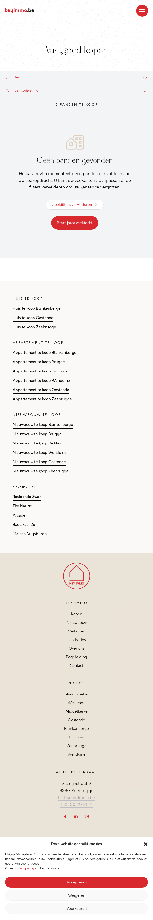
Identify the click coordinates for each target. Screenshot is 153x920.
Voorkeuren (76, 908)
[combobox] (76, 91)
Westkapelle (77, 694)
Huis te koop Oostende (33, 317)
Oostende (76, 719)
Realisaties (76, 639)
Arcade (19, 515)
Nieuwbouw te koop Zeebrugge (40, 471)
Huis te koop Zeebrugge (34, 327)
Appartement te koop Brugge (39, 362)
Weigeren (76, 895)
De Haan (76, 737)
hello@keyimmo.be (76, 797)
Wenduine (76, 754)
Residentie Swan (27, 496)
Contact (76, 665)
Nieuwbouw (77, 622)
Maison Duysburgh (30, 534)
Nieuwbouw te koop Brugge (37, 434)
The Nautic (22, 506)
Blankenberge (76, 728)
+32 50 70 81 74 (76, 804)
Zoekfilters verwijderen (75, 204)
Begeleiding (76, 656)
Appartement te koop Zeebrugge (42, 399)
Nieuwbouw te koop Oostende (39, 462)
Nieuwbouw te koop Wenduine (40, 452)
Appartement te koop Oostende (41, 389)
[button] (145, 844)
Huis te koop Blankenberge (37, 308)
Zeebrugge (76, 745)
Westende (76, 702)
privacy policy (24, 868)
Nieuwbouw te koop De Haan (38, 443)
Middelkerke (77, 711)
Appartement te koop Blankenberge (44, 352)
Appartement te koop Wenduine (41, 380)
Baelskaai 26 (24, 524)
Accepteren (77, 882)
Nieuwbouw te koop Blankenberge (43, 424)
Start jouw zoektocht (75, 222)
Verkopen (76, 631)
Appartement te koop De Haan (40, 371)
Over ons (76, 648)
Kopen (76, 614)
